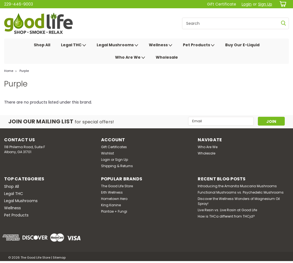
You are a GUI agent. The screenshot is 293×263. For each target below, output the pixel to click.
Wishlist (107, 153)
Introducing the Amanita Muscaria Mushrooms (237, 186)
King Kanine (111, 205)
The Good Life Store (117, 186)
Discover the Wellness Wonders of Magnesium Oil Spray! (239, 201)
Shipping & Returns (117, 166)
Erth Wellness (112, 192)
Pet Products (198, 45)
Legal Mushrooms (117, 45)
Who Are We (130, 58)
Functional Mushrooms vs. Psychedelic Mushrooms (241, 192)
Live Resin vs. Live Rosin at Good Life (227, 210)
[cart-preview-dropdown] (282, 4)
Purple (24, 71)
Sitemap (59, 257)
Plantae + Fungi (114, 211)
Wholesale (167, 57)
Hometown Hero (114, 198)
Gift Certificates (114, 147)
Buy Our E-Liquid (242, 45)
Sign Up (265, 4)
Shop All (42, 45)
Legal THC (73, 45)
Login (247, 4)
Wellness (160, 45)
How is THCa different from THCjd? (226, 216)
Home (8, 71)
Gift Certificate (221, 4)
